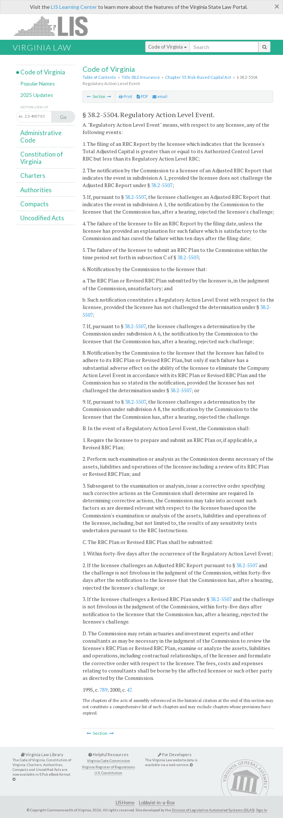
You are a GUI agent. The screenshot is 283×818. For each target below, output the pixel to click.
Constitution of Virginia (41, 157)
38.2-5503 (188, 257)
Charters (32, 175)
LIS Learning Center (74, 7)
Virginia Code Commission (108, 761)
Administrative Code (41, 136)
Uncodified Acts (42, 218)
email (160, 96)
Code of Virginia (167, 47)
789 (103, 689)
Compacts (34, 204)
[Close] (277, 6)
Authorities (36, 190)
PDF (142, 96)
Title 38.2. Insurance (141, 77)
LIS (55, 26)
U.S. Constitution (108, 773)
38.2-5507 (161, 185)
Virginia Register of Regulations (108, 767)
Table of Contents (99, 77)
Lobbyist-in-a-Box (157, 802)
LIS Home (125, 802)
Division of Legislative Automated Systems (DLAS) (213, 810)
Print (125, 96)
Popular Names (37, 83)
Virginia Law (42, 47)
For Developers (175, 754)
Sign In (261, 810)
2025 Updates (36, 95)
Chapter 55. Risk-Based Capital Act (198, 77)
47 (129, 689)
